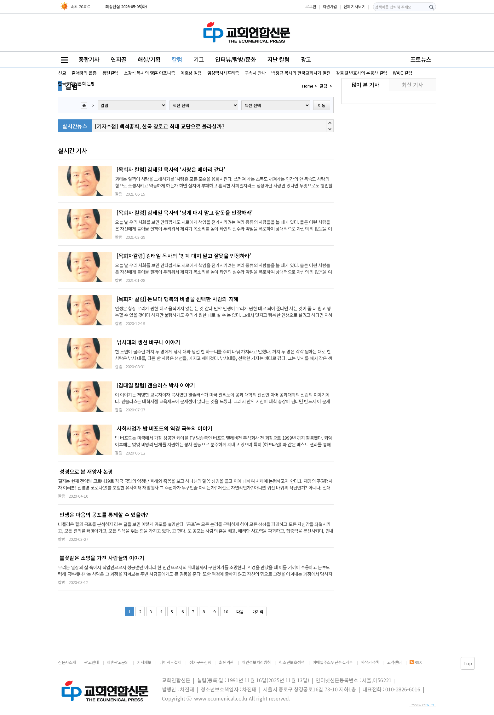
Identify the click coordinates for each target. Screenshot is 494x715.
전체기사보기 (354, 6)
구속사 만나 (255, 73)
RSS (416, 662)
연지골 (118, 59)
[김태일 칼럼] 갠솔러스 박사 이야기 (156, 385)
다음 (240, 612)
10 (226, 612)
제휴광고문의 (118, 662)
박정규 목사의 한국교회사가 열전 (300, 73)
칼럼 (177, 59)
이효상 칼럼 (191, 73)
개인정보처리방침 (256, 662)
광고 (306, 59)
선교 (62, 73)
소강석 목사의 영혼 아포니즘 (149, 73)
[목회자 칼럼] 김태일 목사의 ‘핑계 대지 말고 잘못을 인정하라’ (185, 212)
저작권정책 (370, 662)
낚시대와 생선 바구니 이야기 (148, 342)
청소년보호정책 (291, 662)
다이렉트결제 (170, 662)
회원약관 (226, 662)
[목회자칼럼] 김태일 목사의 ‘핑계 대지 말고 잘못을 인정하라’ (184, 256)
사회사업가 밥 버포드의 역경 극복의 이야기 (164, 428)
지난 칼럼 (278, 59)
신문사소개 (67, 662)
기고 (198, 59)
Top (467, 663)
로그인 (310, 6)
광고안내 (91, 662)
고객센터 (394, 662)
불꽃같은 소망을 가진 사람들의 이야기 (102, 558)
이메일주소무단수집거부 (333, 662)
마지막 (257, 612)
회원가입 (330, 6)
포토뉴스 (421, 59)
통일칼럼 (110, 73)
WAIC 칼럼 (402, 73)
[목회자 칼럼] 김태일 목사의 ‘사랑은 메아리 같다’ (171, 169)
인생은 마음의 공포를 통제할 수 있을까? (104, 514)
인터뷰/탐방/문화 (235, 59)
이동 (321, 105)
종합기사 (88, 59)
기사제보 (144, 662)
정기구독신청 (200, 662)
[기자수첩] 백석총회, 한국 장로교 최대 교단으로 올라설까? (159, 126)
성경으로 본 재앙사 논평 (86, 471)
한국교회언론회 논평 (76, 83)
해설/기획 (149, 59)
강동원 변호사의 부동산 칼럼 (361, 73)
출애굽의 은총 (84, 73)
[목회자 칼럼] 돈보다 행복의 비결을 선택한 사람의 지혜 (177, 299)
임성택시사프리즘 (223, 73)
